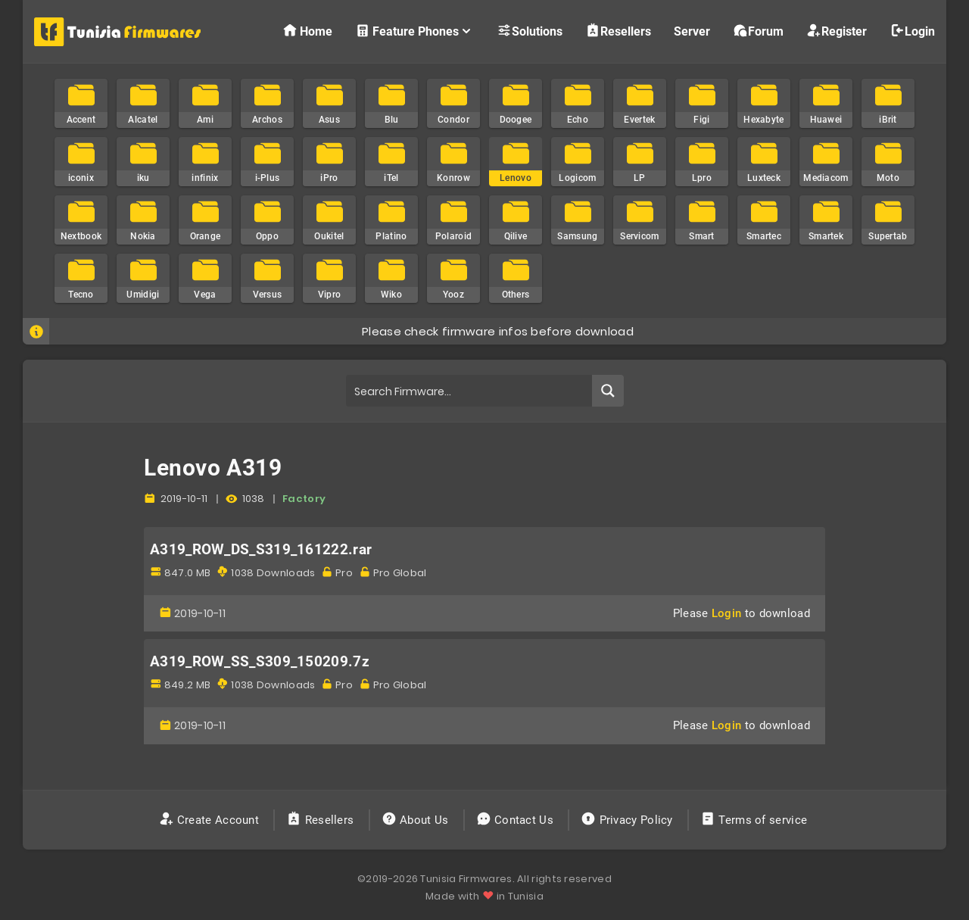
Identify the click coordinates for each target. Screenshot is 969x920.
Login (912, 31)
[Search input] (469, 390)
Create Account (211, 820)
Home (307, 31)
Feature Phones (414, 31)
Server (692, 31)
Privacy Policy (628, 820)
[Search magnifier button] (608, 391)
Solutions (529, 31)
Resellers (618, 31)
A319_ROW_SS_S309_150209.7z (259, 661)
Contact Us (516, 820)
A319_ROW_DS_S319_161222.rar (261, 549)
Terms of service (755, 820)
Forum (758, 31)
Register (836, 31)
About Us (417, 820)
